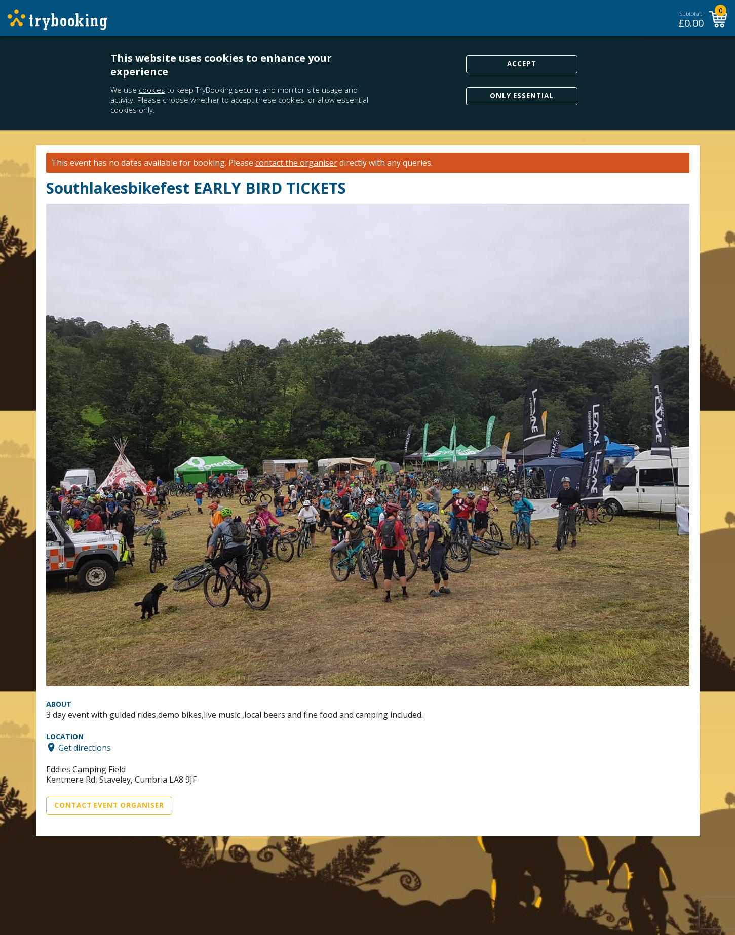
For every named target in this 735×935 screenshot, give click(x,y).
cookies (152, 90)
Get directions (84, 747)
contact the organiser (296, 163)
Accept (521, 63)
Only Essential (522, 95)
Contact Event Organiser (109, 805)
